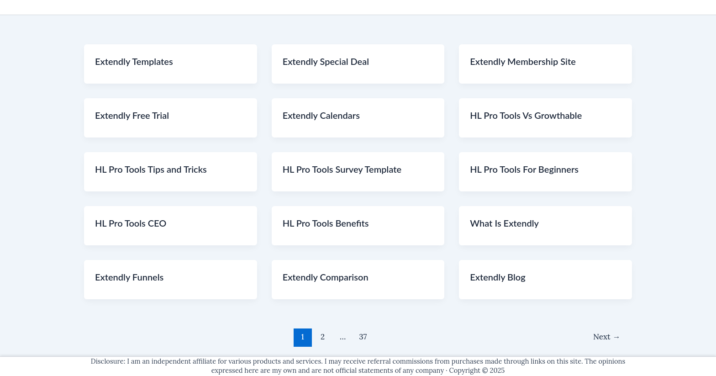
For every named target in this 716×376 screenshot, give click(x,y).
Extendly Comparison (326, 276)
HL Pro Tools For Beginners (524, 169)
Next (606, 337)
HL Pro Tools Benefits (326, 222)
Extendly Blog (497, 276)
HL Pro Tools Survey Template (342, 169)
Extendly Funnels (129, 276)
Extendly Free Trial (132, 115)
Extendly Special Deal (326, 61)
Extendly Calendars (321, 115)
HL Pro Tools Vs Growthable (526, 115)
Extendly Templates (134, 61)
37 (363, 337)
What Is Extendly (504, 222)
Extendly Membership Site (523, 61)
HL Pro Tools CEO (130, 222)
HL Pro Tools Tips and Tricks (151, 169)
